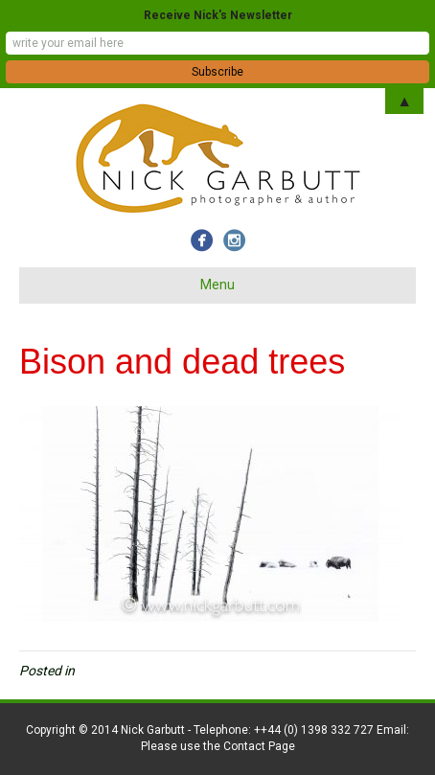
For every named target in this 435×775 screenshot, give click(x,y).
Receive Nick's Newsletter (218, 15)
